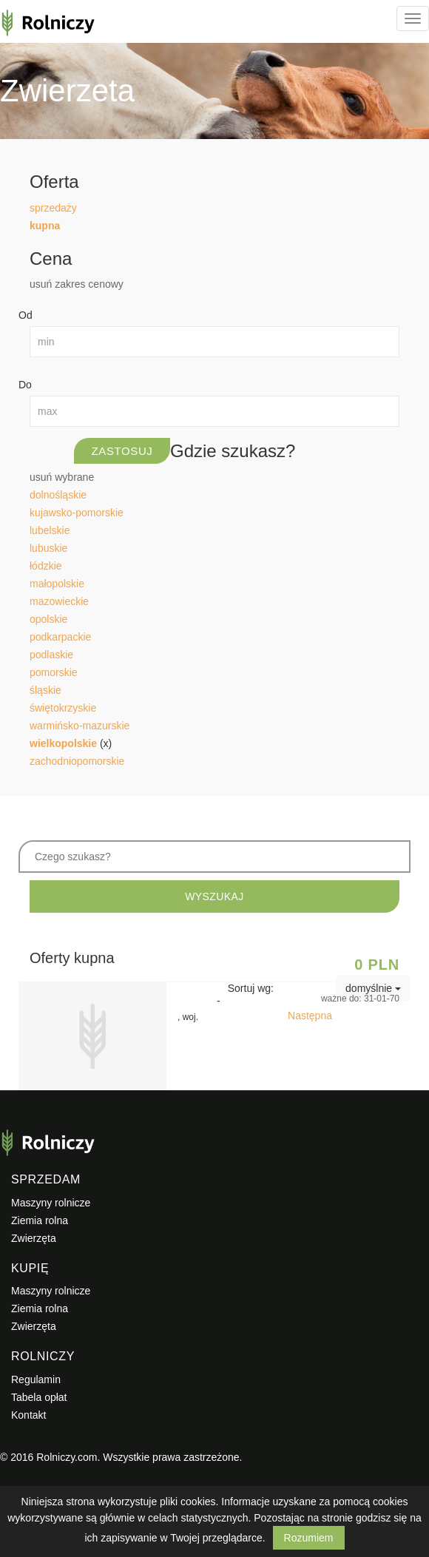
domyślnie (373, 988)
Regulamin (36, 1379)
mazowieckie (59, 601)
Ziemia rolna (39, 1220)
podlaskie (51, 655)
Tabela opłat (39, 1397)
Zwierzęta (33, 1238)
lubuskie (48, 548)
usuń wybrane (62, 477)
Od (25, 315)
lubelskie (50, 530)
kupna (45, 226)
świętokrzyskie (63, 708)
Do (25, 385)
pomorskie (54, 672)
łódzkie (46, 566)
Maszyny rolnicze (50, 1203)
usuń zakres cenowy (77, 284)
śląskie (45, 690)
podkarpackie (60, 637)
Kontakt (28, 1415)
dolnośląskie (58, 495)
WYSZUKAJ (214, 896)
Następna (310, 1015)
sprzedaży (53, 208)
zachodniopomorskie (77, 761)
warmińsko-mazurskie (79, 726)
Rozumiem (309, 1538)
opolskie (48, 619)
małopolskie (57, 584)
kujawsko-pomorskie (77, 513)
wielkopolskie (63, 743)
